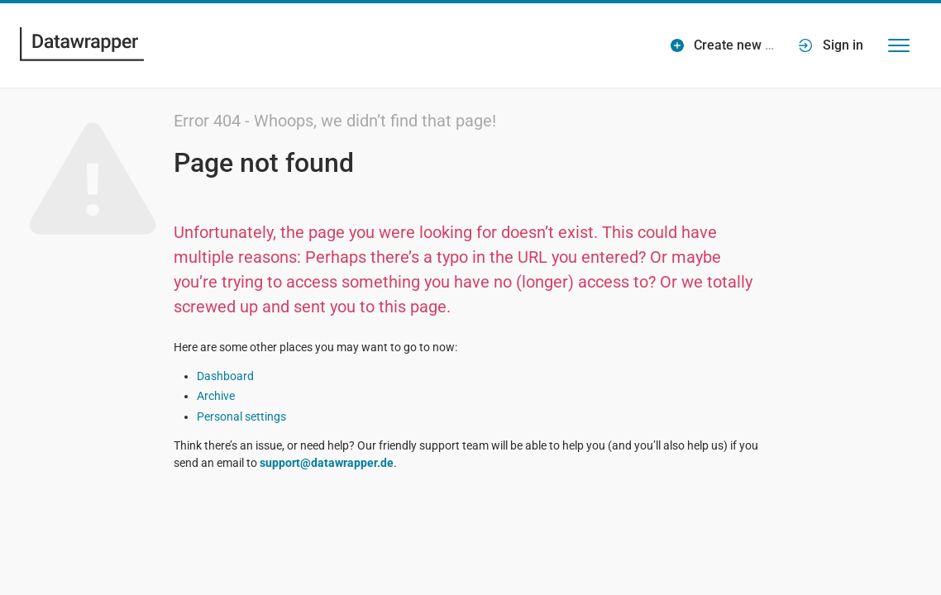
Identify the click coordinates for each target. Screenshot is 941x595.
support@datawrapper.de (327, 462)
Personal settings (241, 416)
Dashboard (225, 376)
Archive (216, 395)
